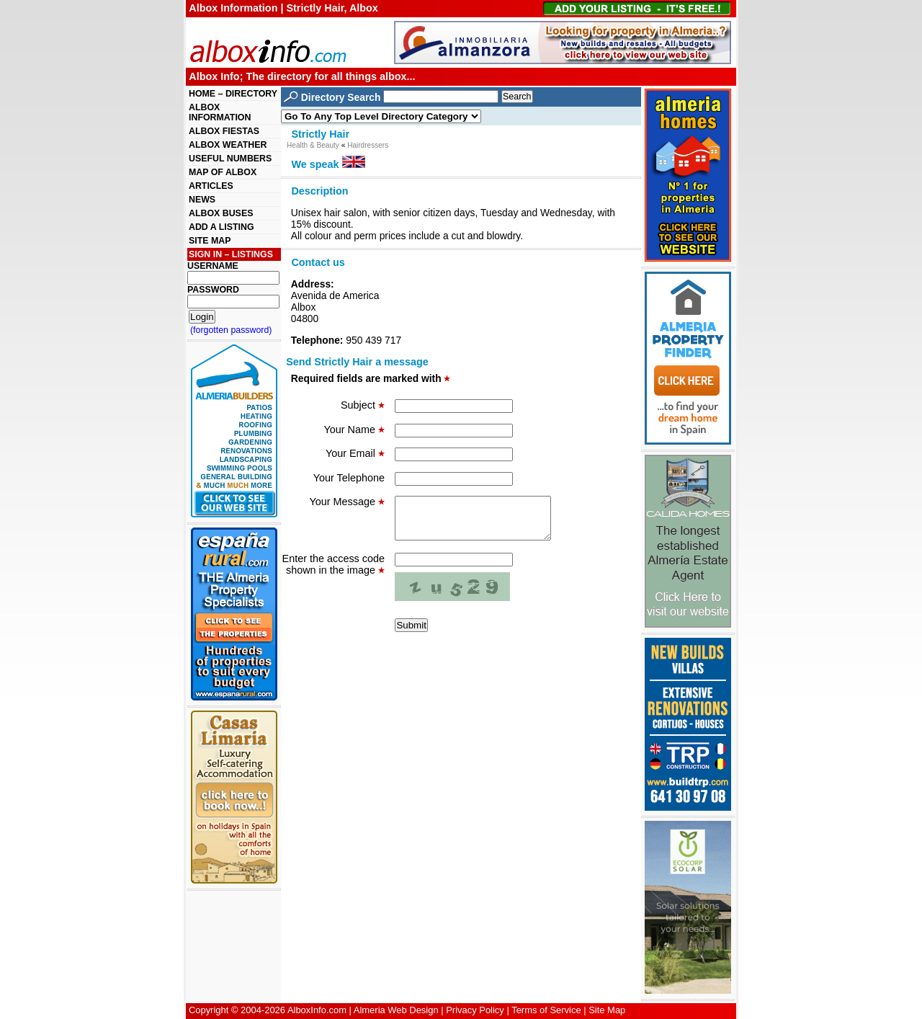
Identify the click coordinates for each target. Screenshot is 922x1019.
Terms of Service (546, 1010)
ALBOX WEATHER (228, 145)
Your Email (355, 453)
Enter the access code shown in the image (333, 572)
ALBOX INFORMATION (220, 112)
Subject (363, 405)
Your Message (347, 501)
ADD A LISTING (221, 227)
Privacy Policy (475, 1010)
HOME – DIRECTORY (233, 94)
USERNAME (212, 266)
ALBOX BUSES (221, 213)
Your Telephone (349, 478)
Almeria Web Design (396, 1010)
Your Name (354, 429)
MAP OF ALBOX (222, 172)
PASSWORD (213, 290)
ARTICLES (211, 186)
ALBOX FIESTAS (224, 131)
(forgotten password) (231, 330)
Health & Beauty (313, 145)
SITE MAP (209, 241)
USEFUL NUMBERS (230, 158)
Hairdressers (367, 145)
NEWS (202, 200)
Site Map (606, 1010)
